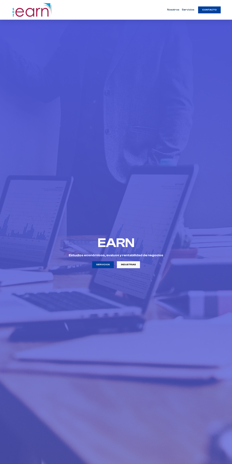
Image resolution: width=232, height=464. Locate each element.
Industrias (128, 265)
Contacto (209, 10)
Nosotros (173, 9)
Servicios (188, 9)
